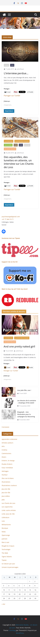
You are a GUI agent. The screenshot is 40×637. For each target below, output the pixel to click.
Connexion (5, 427)
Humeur (5, 475)
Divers (6, 65)
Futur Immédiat (7, 468)
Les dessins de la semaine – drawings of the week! (26, 401)
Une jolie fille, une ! (24, 390)
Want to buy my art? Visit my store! (15, 289)
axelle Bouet (20, 69)
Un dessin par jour (10, 149)
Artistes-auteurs (7, 443)
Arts (3, 446)
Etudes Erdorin (7, 464)
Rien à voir (5, 542)
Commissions (6, 453)
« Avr (3, 604)
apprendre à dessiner (9, 439)
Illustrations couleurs (22, 141)
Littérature (5, 517)
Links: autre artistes (9, 510)
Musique (5, 528)
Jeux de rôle (8, 145)
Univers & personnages (10, 567)
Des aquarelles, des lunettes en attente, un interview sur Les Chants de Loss (19, 162)
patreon (4, 539)
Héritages (5, 471)
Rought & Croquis (8, 546)
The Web (27, 145)
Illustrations (8, 141)
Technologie (6, 549)
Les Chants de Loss (8, 503)
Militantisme (6, 525)
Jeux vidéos (6, 496)
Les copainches (7, 507)
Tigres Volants (7, 557)
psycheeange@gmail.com (11, 217)
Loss (12, 65)
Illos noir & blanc (8, 478)
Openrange (6, 535)
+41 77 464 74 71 (8, 219)
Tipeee (4, 560)
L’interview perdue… (16, 73)
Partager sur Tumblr (12, 95)
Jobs (16, 145)
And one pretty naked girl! (19, 346)
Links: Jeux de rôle (8, 514)
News (4, 532)
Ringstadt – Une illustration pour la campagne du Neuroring (26, 414)
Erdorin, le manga (8, 461)
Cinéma (4, 450)
